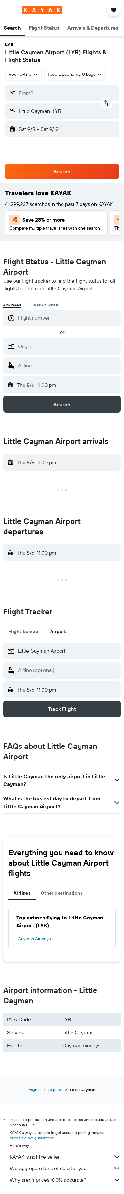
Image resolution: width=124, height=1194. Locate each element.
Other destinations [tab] (61, 893)
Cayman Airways (34, 939)
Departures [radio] (46, 305)
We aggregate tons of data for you (65, 1168)
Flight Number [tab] (24, 631)
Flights (35, 1089)
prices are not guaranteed (32, 1137)
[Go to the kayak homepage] (42, 10)
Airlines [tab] (22, 893)
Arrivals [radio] (12, 305)
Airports (55, 1089)
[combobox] (23, 74)
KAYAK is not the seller (65, 1156)
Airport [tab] (58, 631)
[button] (11, 10)
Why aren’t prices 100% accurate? (65, 1180)
